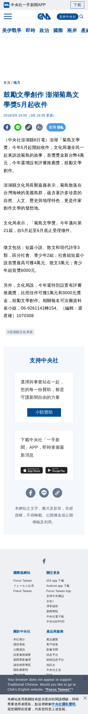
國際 (58, 30)
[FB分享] (8, 127)
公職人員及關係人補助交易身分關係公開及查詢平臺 (43, 674)
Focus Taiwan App (29, 591)
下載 (77, 5)
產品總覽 (19, 642)
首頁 (7, 82)
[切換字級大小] (43, 127)
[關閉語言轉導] (85, 678)
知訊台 (47, 648)
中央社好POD (33, 603)
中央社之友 (65, 648)
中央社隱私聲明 (64, 704)
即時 (30, 30)
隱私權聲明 (22, 629)
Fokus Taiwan (24, 572)
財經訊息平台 (28, 648)
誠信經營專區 (63, 623)
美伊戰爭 (11, 30)
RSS (15, 654)
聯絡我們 (41, 629)
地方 (16, 82)
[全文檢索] (81, 17)
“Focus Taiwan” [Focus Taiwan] (58, 689)
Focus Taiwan (24, 565)
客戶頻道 (37, 642)
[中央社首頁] (44, 16)
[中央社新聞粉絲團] (12, 552)
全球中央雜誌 (60, 591)
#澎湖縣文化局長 (20, 332)
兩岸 (72, 30)
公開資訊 (54, 616)
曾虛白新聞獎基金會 (30, 667)
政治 (44, 30)
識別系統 (37, 616)
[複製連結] (31, 127)
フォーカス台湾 (53, 565)
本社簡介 (19, 616)
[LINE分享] (19, 127)
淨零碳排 (31, 597)
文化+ (16, 597)
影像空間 (54, 642)
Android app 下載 (54, 584)
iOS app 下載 (24, 584)
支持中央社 (67, 17)
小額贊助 (44, 412)
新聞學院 (48, 597)
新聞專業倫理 (37, 623)
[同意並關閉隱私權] (85, 698)
